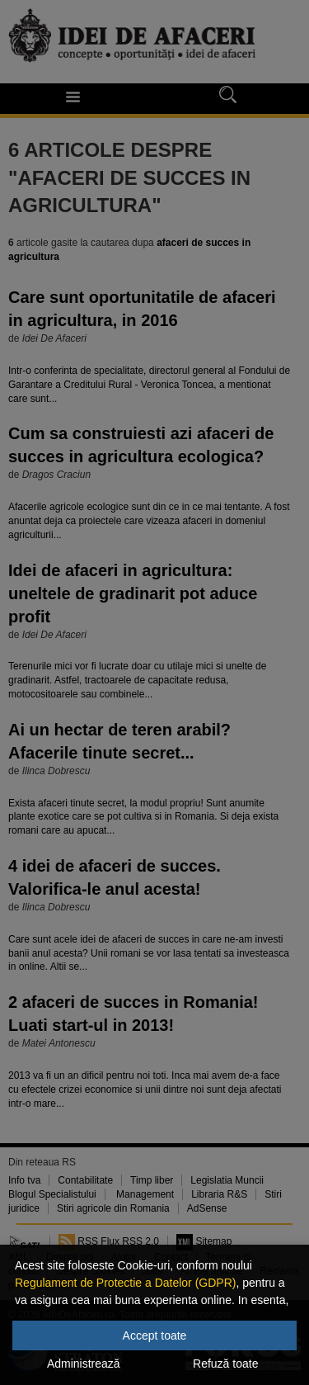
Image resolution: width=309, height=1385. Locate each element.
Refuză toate (225, 1363)
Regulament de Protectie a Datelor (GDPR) (125, 1282)
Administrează (83, 1363)
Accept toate (155, 1335)
